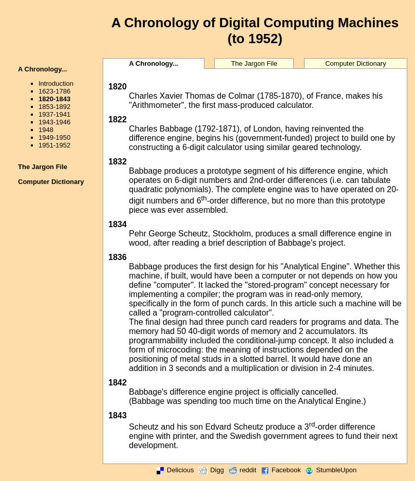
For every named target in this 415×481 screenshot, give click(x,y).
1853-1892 (54, 106)
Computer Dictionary (51, 182)
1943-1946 (54, 122)
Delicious (174, 470)
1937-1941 (54, 114)
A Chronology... (42, 69)
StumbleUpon (329, 470)
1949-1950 (54, 137)
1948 (46, 130)
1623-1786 (54, 91)
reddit (241, 470)
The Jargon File (42, 167)
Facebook (279, 470)
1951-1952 (54, 145)
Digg (210, 470)
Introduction (56, 83)
